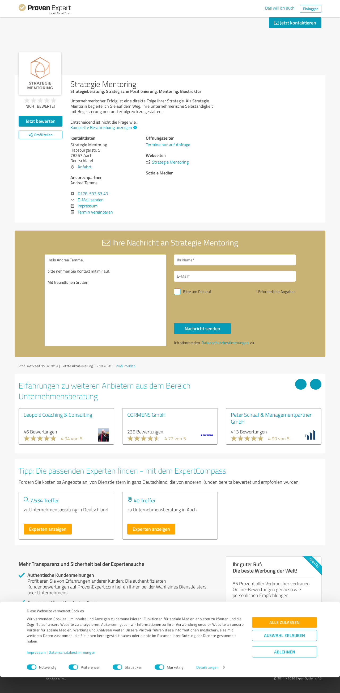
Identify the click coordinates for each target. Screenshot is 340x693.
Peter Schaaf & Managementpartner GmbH (271, 418)
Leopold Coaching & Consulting (58, 414)
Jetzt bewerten (41, 121)
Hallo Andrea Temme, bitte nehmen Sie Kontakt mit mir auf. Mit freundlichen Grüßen (105, 300)
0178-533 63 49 (93, 194)
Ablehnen (284, 668)
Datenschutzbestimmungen (72, 668)
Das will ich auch (280, 8)
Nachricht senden (202, 328)
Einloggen (310, 8)
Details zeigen (207, 683)
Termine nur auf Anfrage (168, 145)
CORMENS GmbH (146, 414)
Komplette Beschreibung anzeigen (102, 127)
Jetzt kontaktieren (295, 22)
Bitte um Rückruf (197, 291)
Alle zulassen (284, 638)
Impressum (36, 668)
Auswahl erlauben (284, 651)
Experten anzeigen (47, 528)
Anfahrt (85, 167)
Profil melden (125, 366)
